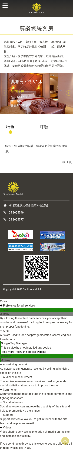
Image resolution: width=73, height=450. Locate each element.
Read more (8, 351)
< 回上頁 (66, 162)
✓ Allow (5, 309)
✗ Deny (4, 314)
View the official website (31, 351)
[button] (68, 93)
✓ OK (27, 447)
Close (3, 301)
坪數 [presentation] (44, 127)
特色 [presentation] (10, 127)
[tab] (18, 127)
